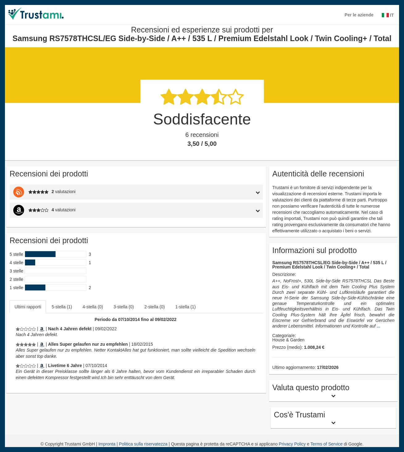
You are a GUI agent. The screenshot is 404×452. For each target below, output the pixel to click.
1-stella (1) (185, 306)
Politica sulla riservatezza (144, 443)
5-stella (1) (62, 306)
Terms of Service (326, 443)
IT (388, 15)
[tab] (230, 192)
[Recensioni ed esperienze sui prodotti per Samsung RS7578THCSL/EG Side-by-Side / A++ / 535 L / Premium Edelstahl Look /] (26, 328)
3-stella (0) (124, 306)
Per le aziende (359, 14)
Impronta (107, 443)
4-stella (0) (93, 306)
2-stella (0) (154, 306)
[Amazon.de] (41, 328)
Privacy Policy (292, 443)
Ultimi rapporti (28, 306)
